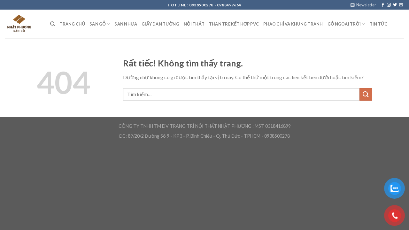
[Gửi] (365, 94)
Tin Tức (379, 24)
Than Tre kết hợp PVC (234, 24)
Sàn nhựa (125, 24)
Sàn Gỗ (99, 24)
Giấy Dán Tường (160, 24)
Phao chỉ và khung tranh (293, 24)
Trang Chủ (72, 24)
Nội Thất (194, 24)
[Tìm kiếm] (52, 24)
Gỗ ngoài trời (346, 24)
